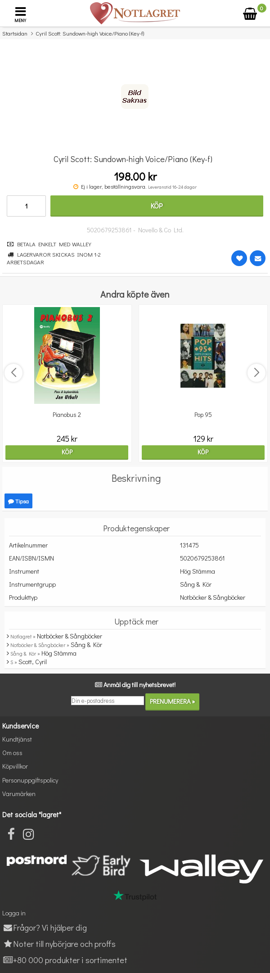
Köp (156, 205)
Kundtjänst (17, 739)
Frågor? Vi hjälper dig (44, 927)
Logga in (14, 913)
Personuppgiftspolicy (30, 780)
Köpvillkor (15, 766)
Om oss (12, 752)
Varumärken (19, 793)
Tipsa (18, 501)
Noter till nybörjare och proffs (59, 943)
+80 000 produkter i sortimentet (64, 959)
